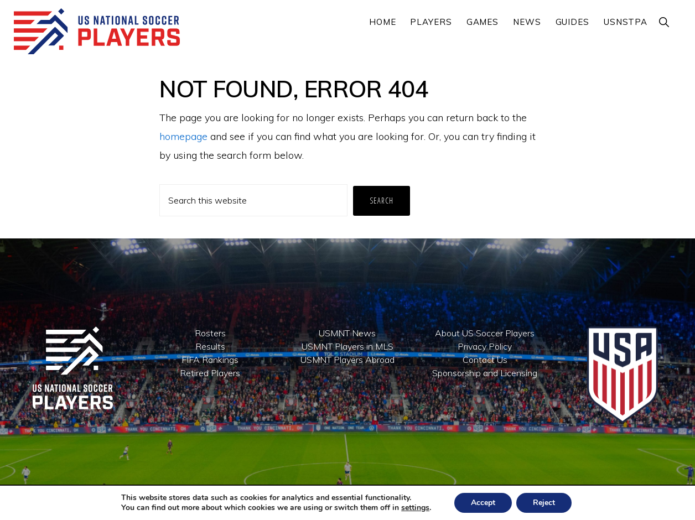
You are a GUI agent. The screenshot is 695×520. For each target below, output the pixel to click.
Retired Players (210, 372)
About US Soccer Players (485, 333)
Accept (483, 502)
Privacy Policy (485, 346)
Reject (544, 502)
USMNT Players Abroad (347, 359)
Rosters (210, 333)
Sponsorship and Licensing (484, 372)
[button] (664, 22)
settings (415, 508)
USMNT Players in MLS (347, 346)
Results (210, 346)
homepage (183, 136)
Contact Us (485, 359)
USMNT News (347, 333)
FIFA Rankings (209, 359)
